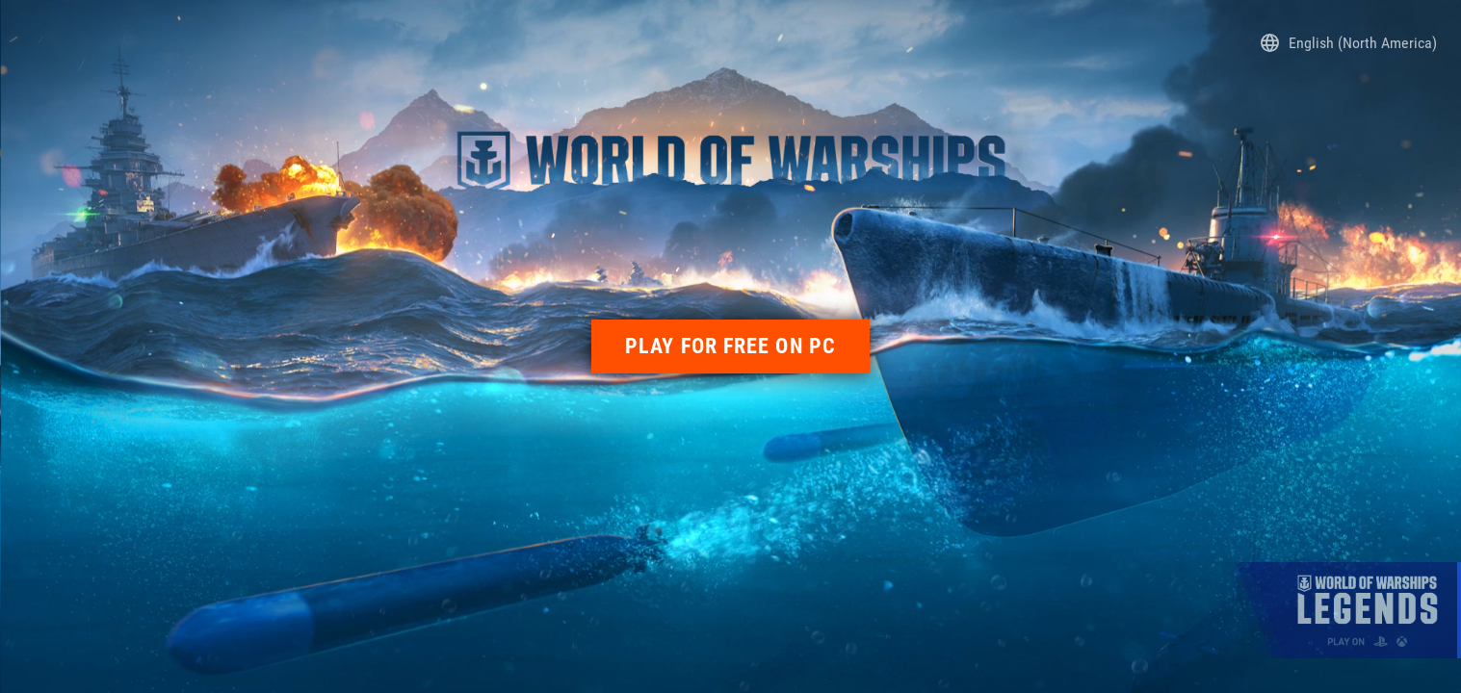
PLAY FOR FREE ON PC (730, 346)
